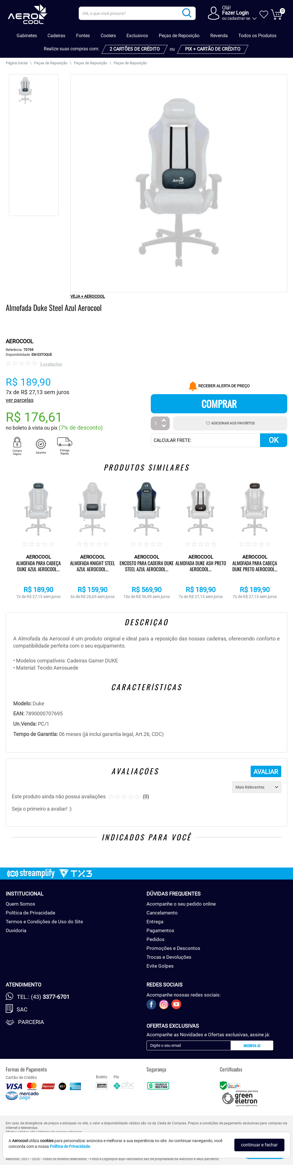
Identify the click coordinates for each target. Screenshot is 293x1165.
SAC (22, 1009)
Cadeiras (56, 35)
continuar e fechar (259, 1145)
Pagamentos (160, 930)
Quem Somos (20, 904)
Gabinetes (27, 35)
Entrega (154, 921)
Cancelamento (162, 913)
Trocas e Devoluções (168, 957)
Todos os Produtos (257, 35)
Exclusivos (137, 35)
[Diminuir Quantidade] (164, 426)
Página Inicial (16, 63)
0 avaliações (51, 364)
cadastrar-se (238, 18)
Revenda (219, 35)
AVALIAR (266, 771)
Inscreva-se (251, 1045)
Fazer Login (235, 13)
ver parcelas (19, 400)
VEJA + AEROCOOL (87, 296)
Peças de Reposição (179, 35)
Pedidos (155, 939)
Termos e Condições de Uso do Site (44, 921)
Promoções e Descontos (173, 948)
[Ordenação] (256, 787)
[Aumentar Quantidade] (164, 420)
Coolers (108, 35)
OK (273, 440)
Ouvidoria (16, 930)
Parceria (31, 1022)
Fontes (83, 35)
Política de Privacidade (30, 913)
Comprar (219, 404)
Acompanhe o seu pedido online (181, 904)
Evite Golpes (160, 966)
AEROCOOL (19, 341)
